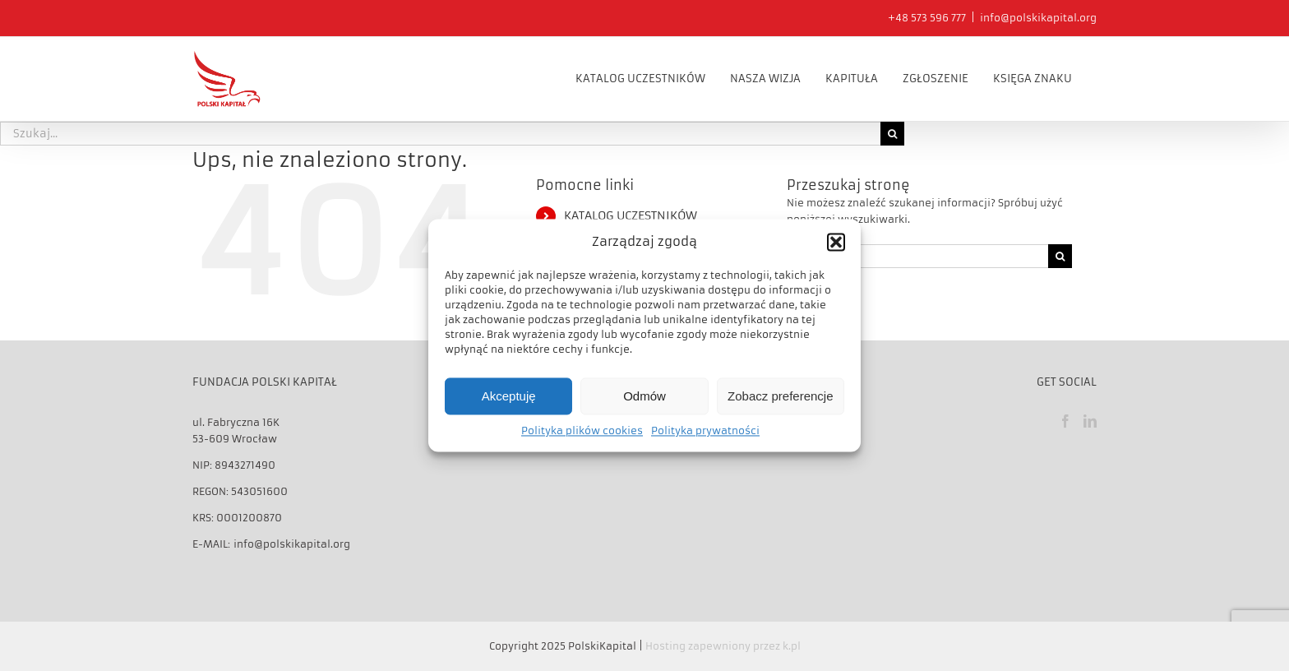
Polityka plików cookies (582, 431)
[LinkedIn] (1090, 420)
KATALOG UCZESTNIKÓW (630, 214)
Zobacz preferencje (780, 396)
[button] (836, 242)
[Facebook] (1065, 420)
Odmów (644, 396)
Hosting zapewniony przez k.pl (723, 645)
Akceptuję (509, 396)
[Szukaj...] (440, 132)
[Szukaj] (892, 132)
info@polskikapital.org (1038, 18)
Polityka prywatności (705, 431)
